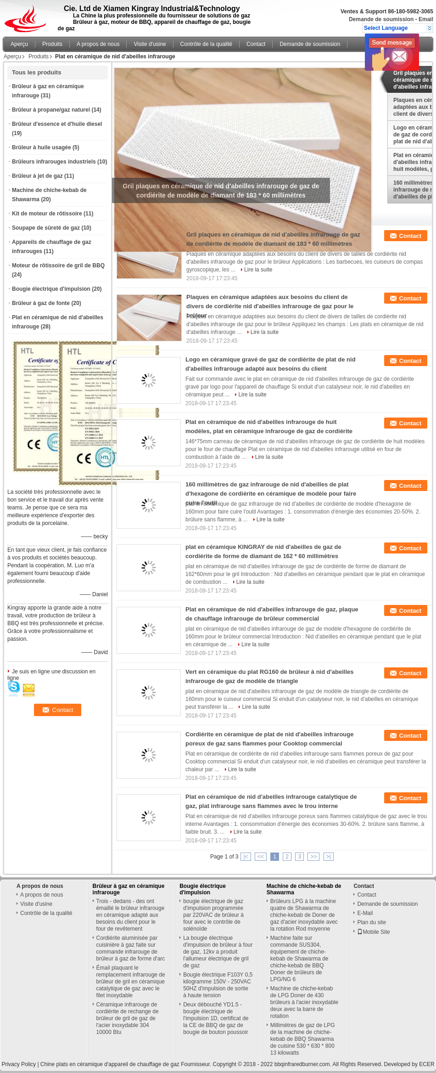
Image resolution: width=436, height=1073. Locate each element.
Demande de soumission (381, 19)
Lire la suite (258, 269)
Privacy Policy (18, 1064)
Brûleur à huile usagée (41, 147)
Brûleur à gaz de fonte (41, 303)
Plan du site (371, 922)
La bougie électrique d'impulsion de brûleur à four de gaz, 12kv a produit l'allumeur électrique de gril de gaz (217, 952)
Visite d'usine (150, 44)
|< (245, 856)
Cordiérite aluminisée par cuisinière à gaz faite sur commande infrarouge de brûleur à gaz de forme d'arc (130, 948)
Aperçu (19, 44)
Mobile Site (373, 932)
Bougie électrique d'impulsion (51, 289)
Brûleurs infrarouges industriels (54, 161)
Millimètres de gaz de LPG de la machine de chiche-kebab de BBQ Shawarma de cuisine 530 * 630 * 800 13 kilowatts (302, 1039)
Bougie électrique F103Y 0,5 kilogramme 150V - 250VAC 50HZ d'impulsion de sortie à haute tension (217, 985)
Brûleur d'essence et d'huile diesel (57, 124)
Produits (52, 44)
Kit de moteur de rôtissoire (47, 213)
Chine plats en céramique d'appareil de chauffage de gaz (109, 1064)
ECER (426, 1064)
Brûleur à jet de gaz (37, 176)
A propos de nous (98, 44)
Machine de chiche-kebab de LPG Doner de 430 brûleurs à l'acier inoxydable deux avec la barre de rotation (304, 1002)
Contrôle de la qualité (206, 44)
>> (313, 856)
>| (328, 856)
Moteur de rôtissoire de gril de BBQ (58, 265)
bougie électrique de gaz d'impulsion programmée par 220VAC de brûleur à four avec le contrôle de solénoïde (213, 915)
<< (260, 856)
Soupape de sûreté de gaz (46, 228)
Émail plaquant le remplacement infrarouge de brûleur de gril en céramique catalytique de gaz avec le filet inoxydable (130, 982)
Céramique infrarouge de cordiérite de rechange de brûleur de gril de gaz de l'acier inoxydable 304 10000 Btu (127, 1018)
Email (426, 19)
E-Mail (365, 913)
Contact (255, 44)
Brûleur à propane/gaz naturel (51, 110)
